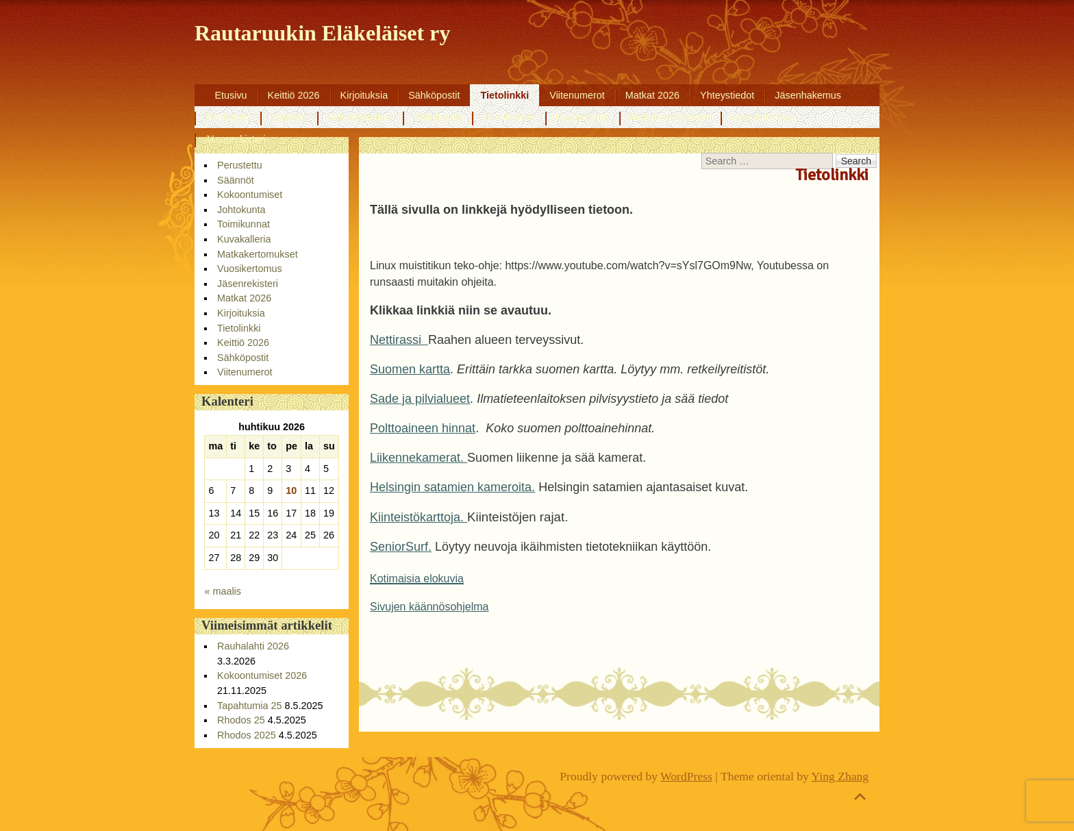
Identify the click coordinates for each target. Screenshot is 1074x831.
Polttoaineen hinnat (422, 428)
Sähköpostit (434, 95)
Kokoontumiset (359, 117)
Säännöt (289, 117)
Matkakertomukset (669, 117)
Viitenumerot (577, 95)
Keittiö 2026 (294, 95)
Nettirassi (399, 340)
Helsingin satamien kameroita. (452, 487)
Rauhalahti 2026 (253, 646)
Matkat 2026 (652, 95)
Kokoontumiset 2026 (262, 675)
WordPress (686, 776)
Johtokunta (437, 117)
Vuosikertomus (763, 117)
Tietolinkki (504, 95)
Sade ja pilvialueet (420, 399)
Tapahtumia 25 (249, 705)
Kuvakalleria (582, 117)
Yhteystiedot (727, 95)
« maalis (222, 591)
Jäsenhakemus (808, 95)
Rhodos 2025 (246, 735)
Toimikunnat (508, 117)
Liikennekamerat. (418, 457)
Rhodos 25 (241, 720)
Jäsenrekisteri (235, 139)
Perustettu (227, 117)
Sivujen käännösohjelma (429, 606)
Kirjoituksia (364, 95)
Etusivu (230, 95)
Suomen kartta (410, 369)
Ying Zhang (840, 776)
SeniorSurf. (401, 547)
